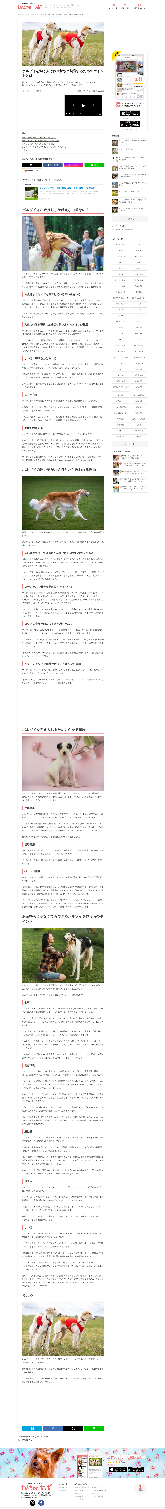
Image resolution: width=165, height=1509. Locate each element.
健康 (138, 262)
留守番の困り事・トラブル (120, 388)
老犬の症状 (120, 419)
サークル (121, 316)
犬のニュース (120, 256)
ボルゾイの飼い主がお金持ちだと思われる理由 (40, 141)
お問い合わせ (78, 1496)
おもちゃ (121, 333)
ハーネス (139, 322)
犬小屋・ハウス (121, 322)
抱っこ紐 (121, 375)
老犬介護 (121, 395)
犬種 (138, 244)
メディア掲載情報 (98, 1496)
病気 (120, 262)
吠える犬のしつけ (120, 280)
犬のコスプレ (139, 363)
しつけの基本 (139, 274)
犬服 (120, 363)
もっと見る (130, 219)
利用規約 (77, 1493)
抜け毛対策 (120, 425)
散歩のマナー (120, 304)
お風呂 (139, 425)
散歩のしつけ (120, 292)
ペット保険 (62, 1490)
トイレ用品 (120, 310)
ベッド (139, 316)
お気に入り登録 (99, 91)
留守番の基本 (139, 375)
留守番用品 (138, 381)
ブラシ (139, 339)
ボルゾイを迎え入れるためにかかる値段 (38, 144)
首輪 (120, 327)
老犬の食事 (138, 401)
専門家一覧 (95, 1488)
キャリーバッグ (139, 345)
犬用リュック (120, 351)
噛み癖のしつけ (139, 280)
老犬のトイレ (120, 401)
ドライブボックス (138, 351)
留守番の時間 (120, 381)
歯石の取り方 (139, 431)
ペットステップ (121, 369)
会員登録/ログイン (139, 8)
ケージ (139, 310)
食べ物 (121, 250)
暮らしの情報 (139, 256)
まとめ (25, 150)
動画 (138, 268)
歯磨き (121, 431)
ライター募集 (78, 1499)
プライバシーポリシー (99, 1490)
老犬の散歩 (138, 407)
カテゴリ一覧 (113, 8)
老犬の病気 (138, 413)
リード (121, 339)
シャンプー (138, 333)
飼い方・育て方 (121, 244)
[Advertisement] (42, 110)
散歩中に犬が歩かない (139, 298)
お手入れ (139, 250)
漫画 (120, 268)
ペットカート (120, 345)
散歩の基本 (138, 286)
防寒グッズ (138, 369)
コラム (121, 274)
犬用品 (139, 304)
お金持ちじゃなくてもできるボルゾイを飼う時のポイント (45, 147)
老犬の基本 (138, 387)
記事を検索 (125, 8)
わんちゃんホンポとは (81, 1488)
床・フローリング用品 (121, 357)
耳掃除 (139, 437)
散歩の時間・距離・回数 (120, 298)
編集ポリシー (78, 1490)
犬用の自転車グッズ (138, 357)
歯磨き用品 (138, 327)
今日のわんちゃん (64, 1488)
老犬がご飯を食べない (121, 413)
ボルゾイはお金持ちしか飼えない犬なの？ (39, 138)
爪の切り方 (120, 437)
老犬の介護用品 (139, 395)
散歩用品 (139, 292)
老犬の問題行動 (121, 407)
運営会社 (95, 1493)
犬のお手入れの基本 (138, 419)
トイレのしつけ (121, 286)
